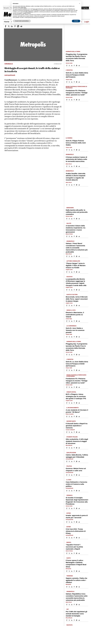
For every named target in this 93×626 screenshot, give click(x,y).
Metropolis (6, 8)
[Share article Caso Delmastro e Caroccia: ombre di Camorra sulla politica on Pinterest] (74, 490)
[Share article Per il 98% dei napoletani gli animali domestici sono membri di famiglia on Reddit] (79, 620)
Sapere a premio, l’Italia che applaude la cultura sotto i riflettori (76, 580)
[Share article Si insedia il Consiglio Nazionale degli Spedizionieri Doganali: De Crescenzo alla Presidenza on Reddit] (79, 508)
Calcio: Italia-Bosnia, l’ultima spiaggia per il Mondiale (77, 456)
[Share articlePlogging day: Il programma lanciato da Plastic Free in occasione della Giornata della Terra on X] (69, 65)
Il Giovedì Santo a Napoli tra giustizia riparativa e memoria (76, 426)
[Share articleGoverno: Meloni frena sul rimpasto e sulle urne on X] (69, 475)
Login (86, 22)
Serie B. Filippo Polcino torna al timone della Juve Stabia (76, 143)
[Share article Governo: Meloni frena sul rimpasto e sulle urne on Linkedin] (72, 475)
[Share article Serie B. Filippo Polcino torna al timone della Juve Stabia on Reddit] (79, 150)
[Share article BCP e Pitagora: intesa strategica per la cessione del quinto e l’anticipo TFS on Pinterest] (74, 403)
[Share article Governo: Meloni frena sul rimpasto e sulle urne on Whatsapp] (77, 475)
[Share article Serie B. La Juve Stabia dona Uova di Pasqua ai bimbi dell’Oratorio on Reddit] (79, 82)
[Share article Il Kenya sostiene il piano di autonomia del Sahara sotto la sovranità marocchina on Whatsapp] (77, 166)
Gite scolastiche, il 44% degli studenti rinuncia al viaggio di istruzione (77, 441)
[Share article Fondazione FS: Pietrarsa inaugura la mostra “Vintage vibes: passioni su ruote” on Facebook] (67, 99)
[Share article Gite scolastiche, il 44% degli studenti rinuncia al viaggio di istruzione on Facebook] (67, 448)
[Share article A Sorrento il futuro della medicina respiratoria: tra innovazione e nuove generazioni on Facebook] (67, 236)
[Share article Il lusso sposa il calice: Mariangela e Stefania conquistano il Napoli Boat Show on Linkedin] (72, 571)
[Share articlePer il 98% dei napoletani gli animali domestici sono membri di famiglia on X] (69, 620)
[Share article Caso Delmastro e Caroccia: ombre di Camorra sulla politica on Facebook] (67, 490)
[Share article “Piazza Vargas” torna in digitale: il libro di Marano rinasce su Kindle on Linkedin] (72, 272)
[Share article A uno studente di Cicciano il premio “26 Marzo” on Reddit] (79, 416)
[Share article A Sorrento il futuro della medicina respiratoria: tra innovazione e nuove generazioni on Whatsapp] (77, 236)
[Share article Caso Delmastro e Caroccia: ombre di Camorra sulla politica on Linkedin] (72, 490)
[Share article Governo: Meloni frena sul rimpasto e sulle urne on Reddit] (79, 475)
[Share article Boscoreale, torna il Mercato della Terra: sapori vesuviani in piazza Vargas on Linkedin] (72, 305)
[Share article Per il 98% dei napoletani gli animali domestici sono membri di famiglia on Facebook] (67, 620)
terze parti (35, 9)
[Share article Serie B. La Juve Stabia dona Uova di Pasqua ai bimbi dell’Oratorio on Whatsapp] (77, 82)
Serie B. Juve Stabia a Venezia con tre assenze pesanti (75, 330)
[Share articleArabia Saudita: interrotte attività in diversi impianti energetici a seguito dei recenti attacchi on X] (69, 185)
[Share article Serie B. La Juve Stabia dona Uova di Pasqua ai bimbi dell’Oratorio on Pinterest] (74, 82)
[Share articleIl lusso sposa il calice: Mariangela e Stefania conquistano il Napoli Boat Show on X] (69, 571)
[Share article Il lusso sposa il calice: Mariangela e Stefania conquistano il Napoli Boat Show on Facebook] (67, 571)
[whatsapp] (18, 26)
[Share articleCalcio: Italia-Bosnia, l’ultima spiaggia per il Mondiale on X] (69, 461)
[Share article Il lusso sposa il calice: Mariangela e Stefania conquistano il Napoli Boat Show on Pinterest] (74, 571)
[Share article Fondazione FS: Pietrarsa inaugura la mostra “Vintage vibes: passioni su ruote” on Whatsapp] (77, 99)
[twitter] (8, 26)
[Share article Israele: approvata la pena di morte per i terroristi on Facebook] (67, 522)
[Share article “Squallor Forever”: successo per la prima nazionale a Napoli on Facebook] (67, 553)
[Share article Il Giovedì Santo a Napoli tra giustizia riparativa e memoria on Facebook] (67, 432)
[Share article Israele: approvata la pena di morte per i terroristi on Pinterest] (74, 522)
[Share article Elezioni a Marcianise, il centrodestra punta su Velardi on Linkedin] (72, 321)
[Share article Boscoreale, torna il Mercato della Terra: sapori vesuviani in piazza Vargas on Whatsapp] (77, 305)
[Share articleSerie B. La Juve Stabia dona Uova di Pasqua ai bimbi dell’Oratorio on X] (69, 82)
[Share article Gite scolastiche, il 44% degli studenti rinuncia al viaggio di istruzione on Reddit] (79, 448)
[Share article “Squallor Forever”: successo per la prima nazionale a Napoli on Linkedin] (72, 553)
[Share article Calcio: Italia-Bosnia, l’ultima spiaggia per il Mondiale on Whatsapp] (77, 461)
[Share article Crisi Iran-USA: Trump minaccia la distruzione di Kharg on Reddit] (79, 537)
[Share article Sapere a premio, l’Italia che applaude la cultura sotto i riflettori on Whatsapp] (77, 587)
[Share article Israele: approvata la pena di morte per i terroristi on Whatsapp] (77, 522)
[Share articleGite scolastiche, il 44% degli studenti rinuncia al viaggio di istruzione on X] (69, 448)
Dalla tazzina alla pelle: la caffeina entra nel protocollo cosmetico (77, 212)
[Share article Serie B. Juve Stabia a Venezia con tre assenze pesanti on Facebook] (67, 336)
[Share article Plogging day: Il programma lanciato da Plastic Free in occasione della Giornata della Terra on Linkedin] (72, 65)
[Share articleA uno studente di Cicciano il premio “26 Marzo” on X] (69, 416)
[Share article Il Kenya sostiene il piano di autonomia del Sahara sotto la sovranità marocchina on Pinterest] (74, 166)
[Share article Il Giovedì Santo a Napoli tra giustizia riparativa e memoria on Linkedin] (72, 432)
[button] (79, 3)
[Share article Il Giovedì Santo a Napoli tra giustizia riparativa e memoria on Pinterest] (74, 432)
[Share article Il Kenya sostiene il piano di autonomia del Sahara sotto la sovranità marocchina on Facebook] (67, 166)
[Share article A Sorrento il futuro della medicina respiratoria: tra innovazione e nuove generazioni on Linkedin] (72, 236)
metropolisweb (69, 459)
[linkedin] (11, 26)
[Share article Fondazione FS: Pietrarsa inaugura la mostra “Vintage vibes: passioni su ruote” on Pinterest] (74, 99)
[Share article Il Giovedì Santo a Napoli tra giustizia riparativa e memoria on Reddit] (79, 432)
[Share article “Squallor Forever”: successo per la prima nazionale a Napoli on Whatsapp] (77, 553)
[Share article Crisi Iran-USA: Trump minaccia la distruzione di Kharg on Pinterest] (74, 537)
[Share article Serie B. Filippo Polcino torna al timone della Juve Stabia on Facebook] (67, 150)
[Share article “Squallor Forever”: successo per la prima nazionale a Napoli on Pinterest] (74, 553)
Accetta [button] (76, 21)
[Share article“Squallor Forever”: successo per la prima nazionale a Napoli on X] (69, 553)
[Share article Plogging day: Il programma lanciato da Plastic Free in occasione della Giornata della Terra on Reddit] (79, 65)
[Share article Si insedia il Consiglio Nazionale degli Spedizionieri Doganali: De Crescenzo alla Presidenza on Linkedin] (72, 508)
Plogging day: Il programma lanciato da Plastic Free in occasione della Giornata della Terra (76, 57)
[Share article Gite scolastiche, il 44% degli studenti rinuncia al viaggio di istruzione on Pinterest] (74, 448)
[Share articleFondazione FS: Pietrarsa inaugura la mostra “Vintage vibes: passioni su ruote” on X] (69, 99)
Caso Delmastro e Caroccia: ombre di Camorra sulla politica (76, 484)
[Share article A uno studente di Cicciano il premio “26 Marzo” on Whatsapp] (77, 416)
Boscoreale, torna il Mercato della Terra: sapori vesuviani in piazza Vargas (77, 299)
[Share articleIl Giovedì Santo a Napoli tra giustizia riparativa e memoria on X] (69, 432)
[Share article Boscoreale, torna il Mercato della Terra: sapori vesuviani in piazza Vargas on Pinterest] (74, 305)
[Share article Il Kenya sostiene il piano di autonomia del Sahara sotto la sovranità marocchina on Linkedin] (72, 166)
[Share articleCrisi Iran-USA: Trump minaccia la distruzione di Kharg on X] (69, 537)
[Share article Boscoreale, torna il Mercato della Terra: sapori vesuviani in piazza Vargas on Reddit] (79, 305)
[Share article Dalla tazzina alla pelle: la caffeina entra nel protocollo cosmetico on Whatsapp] (77, 218)
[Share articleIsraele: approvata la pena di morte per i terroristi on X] (69, 522)
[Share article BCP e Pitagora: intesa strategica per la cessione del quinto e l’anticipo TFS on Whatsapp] (77, 403)
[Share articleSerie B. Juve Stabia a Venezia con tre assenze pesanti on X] (69, 336)
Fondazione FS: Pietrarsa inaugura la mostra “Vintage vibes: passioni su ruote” (76, 93)
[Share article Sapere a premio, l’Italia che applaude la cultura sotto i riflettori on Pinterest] (74, 587)
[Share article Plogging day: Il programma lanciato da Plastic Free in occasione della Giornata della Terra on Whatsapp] (77, 65)
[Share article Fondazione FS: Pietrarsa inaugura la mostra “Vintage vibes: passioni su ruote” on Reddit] (79, 99)
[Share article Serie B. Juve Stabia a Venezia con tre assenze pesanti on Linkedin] (72, 336)
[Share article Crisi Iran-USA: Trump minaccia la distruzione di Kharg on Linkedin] (72, 537)
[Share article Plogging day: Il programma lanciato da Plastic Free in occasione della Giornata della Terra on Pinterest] (74, 65)
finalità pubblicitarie (28, 11)
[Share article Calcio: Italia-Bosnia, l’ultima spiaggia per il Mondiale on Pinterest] (74, 461)
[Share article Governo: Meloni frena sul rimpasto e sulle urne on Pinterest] (74, 475)
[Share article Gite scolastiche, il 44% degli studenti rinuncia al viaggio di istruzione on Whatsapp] (77, 448)
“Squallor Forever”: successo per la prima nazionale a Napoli (74, 547)
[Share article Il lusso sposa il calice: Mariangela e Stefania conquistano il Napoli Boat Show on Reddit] (79, 571)
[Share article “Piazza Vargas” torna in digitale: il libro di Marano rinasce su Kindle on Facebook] (67, 272)
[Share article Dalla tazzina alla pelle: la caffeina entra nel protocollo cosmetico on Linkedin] (72, 218)
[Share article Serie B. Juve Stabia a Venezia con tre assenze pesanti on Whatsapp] (77, 336)
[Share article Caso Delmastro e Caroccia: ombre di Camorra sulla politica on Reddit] (79, 490)
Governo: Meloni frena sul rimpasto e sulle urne (76, 469)
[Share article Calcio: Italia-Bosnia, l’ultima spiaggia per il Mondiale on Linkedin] (72, 461)
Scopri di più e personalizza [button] (21, 21)
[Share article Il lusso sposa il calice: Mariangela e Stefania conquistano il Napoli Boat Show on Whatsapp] (77, 571)
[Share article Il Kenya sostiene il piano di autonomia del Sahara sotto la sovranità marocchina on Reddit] (79, 166)
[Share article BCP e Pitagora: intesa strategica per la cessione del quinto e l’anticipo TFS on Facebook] (67, 403)
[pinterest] (15, 26)
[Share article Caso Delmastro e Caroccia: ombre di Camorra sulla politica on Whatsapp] (77, 490)
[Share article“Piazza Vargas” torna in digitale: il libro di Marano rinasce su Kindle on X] (69, 272)
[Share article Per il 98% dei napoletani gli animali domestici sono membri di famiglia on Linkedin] (72, 620)
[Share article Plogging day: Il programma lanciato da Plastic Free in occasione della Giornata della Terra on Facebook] (67, 65)
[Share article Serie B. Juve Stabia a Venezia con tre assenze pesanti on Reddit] (79, 336)
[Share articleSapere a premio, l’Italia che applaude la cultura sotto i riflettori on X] (69, 587)
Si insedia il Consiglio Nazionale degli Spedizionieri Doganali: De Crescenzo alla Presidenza (77, 501)
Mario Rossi (69, 164)
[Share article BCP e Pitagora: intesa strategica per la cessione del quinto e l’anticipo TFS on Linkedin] (72, 403)
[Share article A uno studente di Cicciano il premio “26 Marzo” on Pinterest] (74, 416)
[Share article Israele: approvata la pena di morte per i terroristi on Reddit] (79, 522)
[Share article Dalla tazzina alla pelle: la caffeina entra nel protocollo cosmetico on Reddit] (79, 218)
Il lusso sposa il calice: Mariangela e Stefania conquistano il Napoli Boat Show (76, 563)
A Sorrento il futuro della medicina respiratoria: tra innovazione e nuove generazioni (75, 229)
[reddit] (21, 26)
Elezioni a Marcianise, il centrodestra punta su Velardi (75, 315)
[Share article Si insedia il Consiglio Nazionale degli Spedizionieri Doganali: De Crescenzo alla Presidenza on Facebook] (67, 508)
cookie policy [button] (23, 7)
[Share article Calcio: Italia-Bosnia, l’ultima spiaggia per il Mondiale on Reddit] (79, 461)
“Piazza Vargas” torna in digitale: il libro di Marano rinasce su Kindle (75, 265)
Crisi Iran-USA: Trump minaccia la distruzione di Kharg (76, 531)
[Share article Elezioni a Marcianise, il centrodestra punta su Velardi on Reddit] (79, 321)
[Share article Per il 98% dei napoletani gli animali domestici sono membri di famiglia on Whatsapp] (77, 620)
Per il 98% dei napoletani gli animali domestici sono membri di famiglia (76, 614)
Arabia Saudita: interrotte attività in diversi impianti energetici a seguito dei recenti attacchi (75, 177)
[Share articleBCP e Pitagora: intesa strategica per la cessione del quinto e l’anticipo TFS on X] (69, 403)
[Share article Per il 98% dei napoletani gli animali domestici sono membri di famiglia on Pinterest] (74, 620)
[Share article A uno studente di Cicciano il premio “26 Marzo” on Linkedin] (72, 416)
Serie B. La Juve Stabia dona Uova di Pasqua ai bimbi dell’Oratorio (77, 75)
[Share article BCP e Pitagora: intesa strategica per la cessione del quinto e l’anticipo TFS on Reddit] (79, 403)
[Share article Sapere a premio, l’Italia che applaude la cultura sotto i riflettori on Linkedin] (72, 587)
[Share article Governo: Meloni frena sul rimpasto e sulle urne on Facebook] (67, 475)
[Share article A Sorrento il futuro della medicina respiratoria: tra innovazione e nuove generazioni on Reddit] (79, 236)
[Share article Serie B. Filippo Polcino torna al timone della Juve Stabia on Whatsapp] (77, 150)
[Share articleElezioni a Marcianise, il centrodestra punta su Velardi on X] (69, 321)
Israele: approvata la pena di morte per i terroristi (77, 516)
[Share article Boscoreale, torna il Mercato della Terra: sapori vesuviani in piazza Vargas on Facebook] (67, 305)
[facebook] (5, 26)
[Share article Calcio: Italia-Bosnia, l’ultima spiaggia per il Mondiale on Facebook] (67, 461)
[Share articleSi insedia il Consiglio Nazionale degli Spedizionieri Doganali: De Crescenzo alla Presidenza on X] (69, 508)
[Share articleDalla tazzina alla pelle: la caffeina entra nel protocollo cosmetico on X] (69, 218)
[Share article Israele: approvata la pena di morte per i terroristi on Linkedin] (72, 522)
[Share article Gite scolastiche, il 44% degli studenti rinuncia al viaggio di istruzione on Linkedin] (72, 448)
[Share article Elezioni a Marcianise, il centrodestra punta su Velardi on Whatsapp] (77, 321)
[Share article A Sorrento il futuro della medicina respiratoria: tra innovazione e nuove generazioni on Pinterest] (74, 236)
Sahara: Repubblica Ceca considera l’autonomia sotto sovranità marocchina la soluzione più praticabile (76, 597)
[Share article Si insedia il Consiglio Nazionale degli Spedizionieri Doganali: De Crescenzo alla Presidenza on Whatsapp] (77, 508)
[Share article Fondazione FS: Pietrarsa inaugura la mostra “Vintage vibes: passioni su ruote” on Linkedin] (72, 99)
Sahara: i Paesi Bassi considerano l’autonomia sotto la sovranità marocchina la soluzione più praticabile (77, 248)
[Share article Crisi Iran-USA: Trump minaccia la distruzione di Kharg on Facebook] (67, 537)
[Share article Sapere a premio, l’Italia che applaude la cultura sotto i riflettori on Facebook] (67, 587)
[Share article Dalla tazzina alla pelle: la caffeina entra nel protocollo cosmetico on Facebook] (67, 218)
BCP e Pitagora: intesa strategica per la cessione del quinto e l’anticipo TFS (76, 396)
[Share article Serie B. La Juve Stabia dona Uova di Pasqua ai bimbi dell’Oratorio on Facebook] (67, 82)
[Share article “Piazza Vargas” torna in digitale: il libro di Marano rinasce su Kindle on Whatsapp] (77, 272)
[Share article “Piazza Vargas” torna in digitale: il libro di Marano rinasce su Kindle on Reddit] (79, 272)
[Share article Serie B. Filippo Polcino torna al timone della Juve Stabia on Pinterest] (74, 150)
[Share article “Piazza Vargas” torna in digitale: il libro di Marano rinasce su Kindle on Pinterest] (74, 272)
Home (6, 22)
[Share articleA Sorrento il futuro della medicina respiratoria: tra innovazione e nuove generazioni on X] (69, 236)
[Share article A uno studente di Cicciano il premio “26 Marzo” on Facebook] (67, 416)
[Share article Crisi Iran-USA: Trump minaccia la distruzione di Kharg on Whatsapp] (77, 537)
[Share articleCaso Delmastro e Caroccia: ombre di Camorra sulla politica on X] (69, 490)
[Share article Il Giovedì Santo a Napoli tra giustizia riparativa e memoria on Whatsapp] (77, 432)
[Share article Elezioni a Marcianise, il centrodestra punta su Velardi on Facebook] (67, 321)
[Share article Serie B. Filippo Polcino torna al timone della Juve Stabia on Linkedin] (72, 150)
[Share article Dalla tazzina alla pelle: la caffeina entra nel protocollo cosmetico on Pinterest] (74, 218)
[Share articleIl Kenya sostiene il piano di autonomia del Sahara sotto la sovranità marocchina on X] (69, 166)
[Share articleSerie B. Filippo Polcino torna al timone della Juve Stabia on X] (69, 150)
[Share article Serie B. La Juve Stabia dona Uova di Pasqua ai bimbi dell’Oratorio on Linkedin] (72, 82)
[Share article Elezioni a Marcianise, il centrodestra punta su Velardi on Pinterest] (74, 321)
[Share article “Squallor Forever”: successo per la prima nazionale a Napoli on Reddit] (79, 553)
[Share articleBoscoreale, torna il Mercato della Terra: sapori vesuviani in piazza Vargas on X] (69, 305)
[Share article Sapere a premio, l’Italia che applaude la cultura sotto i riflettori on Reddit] (79, 587)
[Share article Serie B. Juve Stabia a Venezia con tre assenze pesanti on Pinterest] (74, 336)
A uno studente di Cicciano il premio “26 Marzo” (77, 411)
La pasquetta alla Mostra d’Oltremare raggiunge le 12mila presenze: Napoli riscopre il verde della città (76, 282)
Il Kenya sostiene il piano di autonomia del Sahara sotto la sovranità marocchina (76, 159)
